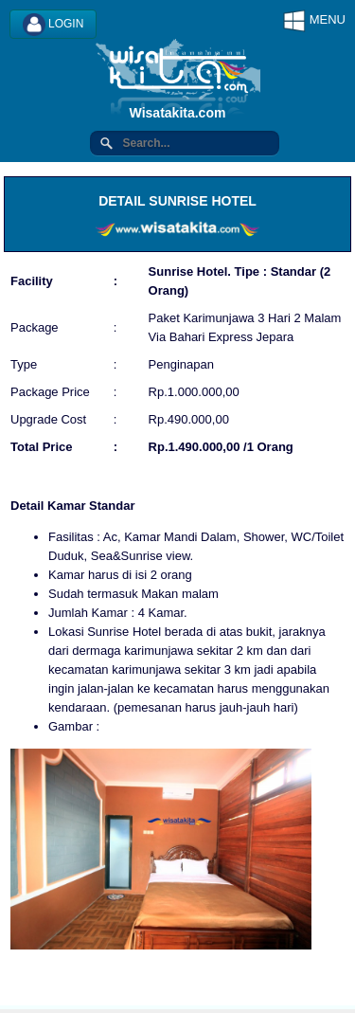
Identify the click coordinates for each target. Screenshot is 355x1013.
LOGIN (53, 24)
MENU (314, 20)
